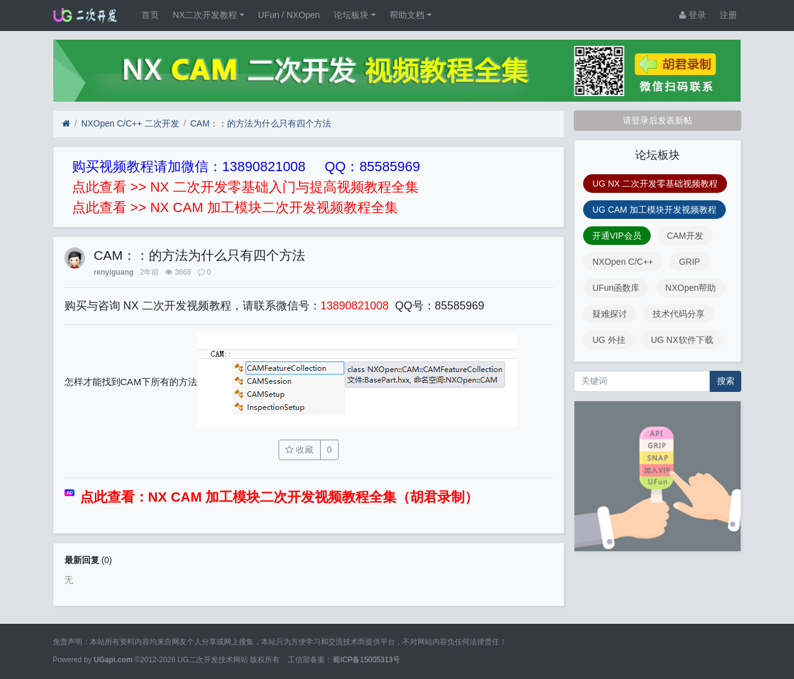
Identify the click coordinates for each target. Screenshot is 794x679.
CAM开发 (685, 236)
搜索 (725, 381)
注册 (728, 15)
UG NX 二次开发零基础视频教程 (655, 184)
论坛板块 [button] (351, 15)
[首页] (66, 123)
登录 (692, 15)
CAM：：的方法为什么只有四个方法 (260, 123)
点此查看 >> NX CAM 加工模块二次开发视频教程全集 (235, 207)
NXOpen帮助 (691, 288)
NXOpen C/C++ (622, 262)
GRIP (689, 262)
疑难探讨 (609, 314)
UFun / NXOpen (289, 15)
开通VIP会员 (616, 236)
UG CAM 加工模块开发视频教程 (654, 210)
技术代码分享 (679, 314)
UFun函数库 (616, 288)
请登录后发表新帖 (657, 120)
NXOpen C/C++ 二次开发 (130, 123)
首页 (150, 15)
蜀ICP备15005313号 (366, 659)
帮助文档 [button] (407, 15)
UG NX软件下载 (682, 340)
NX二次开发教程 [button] (205, 15)
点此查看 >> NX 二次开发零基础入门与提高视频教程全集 (245, 187)
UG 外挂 (608, 340)
